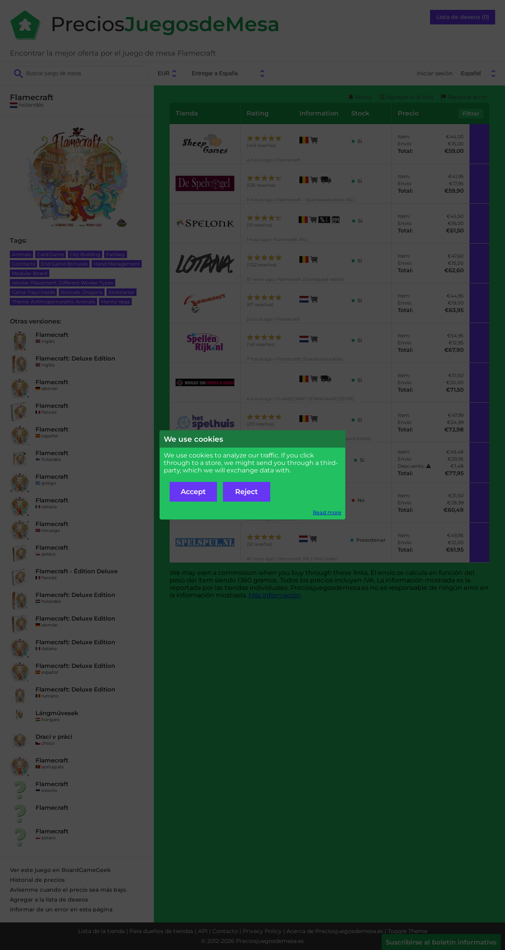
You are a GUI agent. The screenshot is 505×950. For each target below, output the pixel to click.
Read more (327, 512)
